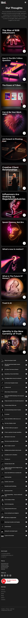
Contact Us (3, 556)
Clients (3, 589)
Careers (3, 599)
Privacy (7, 608)
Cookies (3, 608)
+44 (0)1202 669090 (5, 553)
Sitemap (12, 608)
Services (3, 591)
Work (2, 593)
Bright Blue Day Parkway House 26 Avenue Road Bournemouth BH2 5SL (5, 566)
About (2, 597)
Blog (2, 595)
